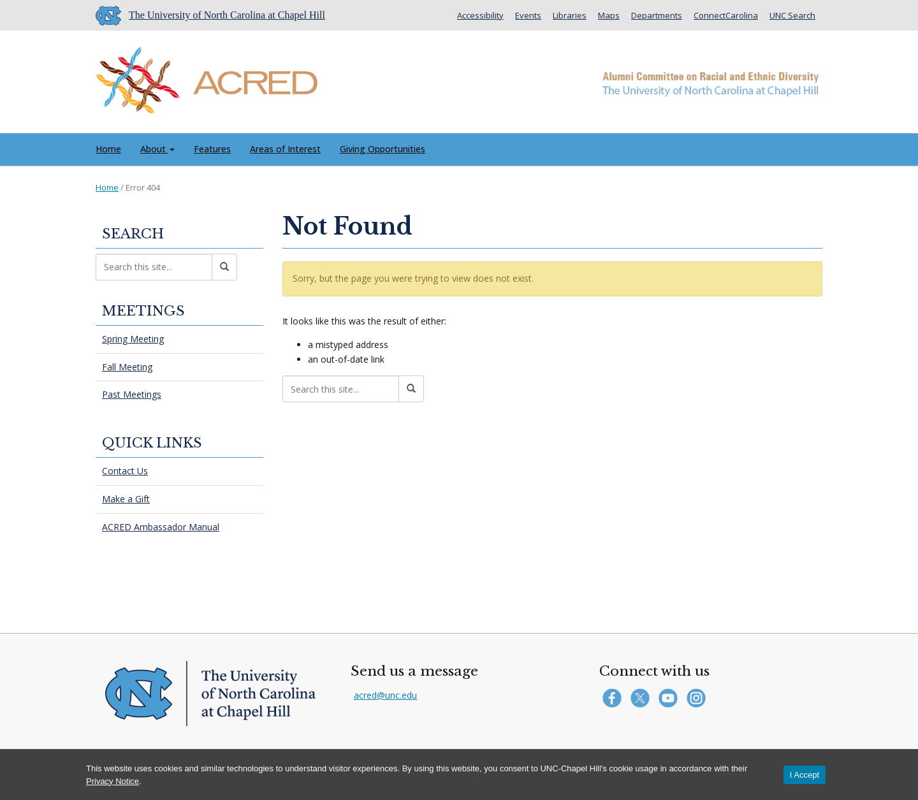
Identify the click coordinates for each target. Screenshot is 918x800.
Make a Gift (126, 499)
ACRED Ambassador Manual (160, 527)
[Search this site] (340, 388)
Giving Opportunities (382, 149)
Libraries (569, 15)
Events (528, 15)
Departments (656, 15)
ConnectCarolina (726, 15)
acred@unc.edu (385, 695)
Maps (609, 15)
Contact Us (125, 471)
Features (212, 149)
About (157, 149)
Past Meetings (131, 394)
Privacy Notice (112, 781)
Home (108, 149)
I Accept (804, 775)
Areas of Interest (285, 149)
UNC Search (792, 15)
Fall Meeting (127, 367)
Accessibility (480, 15)
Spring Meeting (133, 339)
